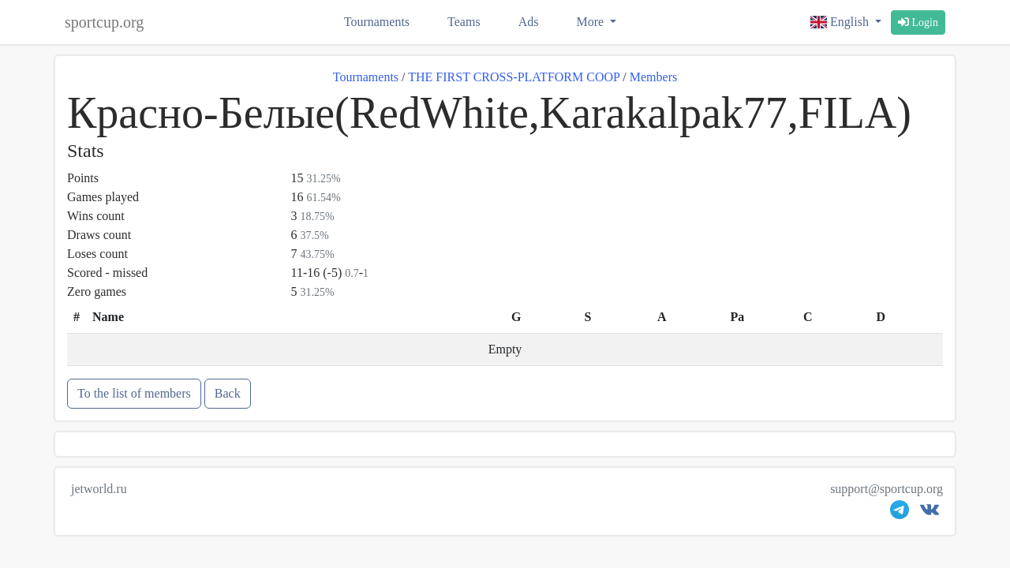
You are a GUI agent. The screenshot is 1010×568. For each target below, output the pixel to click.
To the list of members (134, 393)
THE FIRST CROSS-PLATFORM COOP (513, 77)
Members (653, 77)
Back (228, 393)
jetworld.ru (99, 488)
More (591, 21)
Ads (528, 21)
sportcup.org (104, 22)
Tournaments (377, 21)
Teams (464, 21)
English (841, 21)
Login (918, 22)
